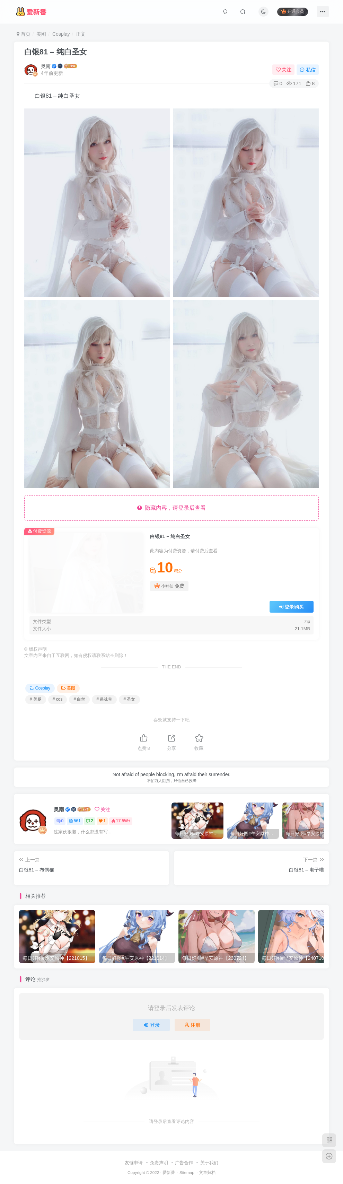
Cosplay (61, 34)
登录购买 (291, 606)
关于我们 (209, 1162)
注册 (193, 1025)
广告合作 (184, 1162)
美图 (41, 34)
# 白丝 (79, 699)
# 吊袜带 (104, 699)
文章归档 (207, 1172)
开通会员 (292, 11)
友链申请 (134, 1162)
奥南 (46, 66)
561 (75, 820)
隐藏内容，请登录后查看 (171, 508)
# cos (58, 699)
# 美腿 (36, 699)
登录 (151, 1025)
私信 (308, 69)
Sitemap (186, 1172)
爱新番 (168, 1172)
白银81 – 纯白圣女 (55, 51)
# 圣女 (129, 699)
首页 (23, 34)
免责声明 (159, 1162)
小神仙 (169, 586)
